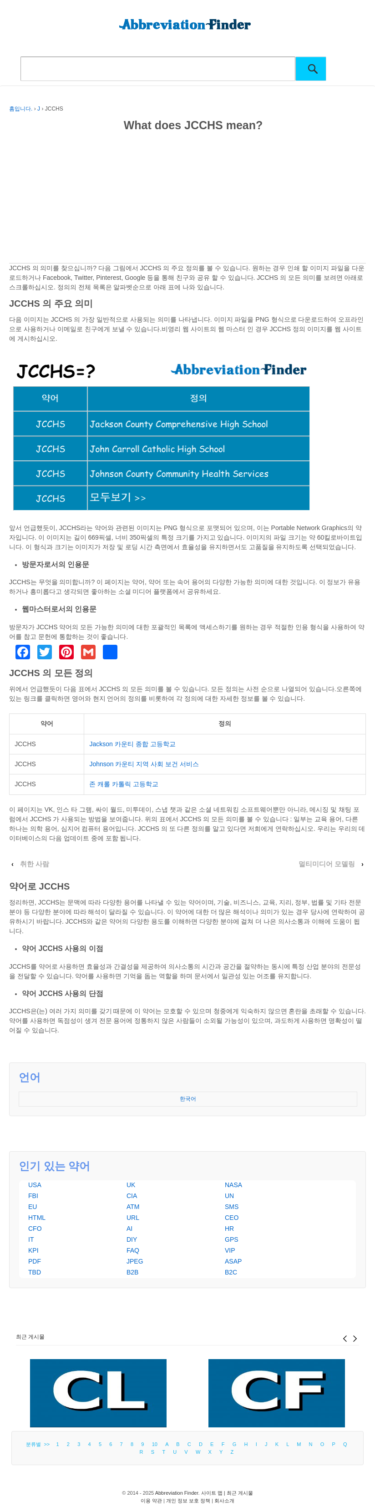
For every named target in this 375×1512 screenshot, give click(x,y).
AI (129, 1228)
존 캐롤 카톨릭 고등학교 (123, 784)
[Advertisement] (187, 199)
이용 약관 (151, 1500)
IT (31, 1239)
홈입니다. (20, 109)
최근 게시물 (30, 1337)
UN (229, 1195)
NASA (233, 1184)
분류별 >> (39, 1444)
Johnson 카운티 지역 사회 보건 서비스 (143, 764)
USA (34, 1184)
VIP (230, 1250)
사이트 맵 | (214, 1493)
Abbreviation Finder (176, 1493)
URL (133, 1217)
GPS (231, 1239)
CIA (132, 1195)
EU (32, 1206)
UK (131, 1184)
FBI (33, 1195)
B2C (231, 1272)
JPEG (135, 1261)
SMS (231, 1206)
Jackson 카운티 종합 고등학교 (132, 744)
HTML (37, 1217)
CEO (231, 1217)
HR (229, 1228)
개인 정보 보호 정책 (188, 1500)
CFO (35, 1228)
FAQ (133, 1250)
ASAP (233, 1261)
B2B (132, 1272)
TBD (34, 1272)
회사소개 (224, 1500)
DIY (132, 1239)
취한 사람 (34, 864)
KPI (33, 1250)
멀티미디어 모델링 (327, 864)
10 (154, 1444)
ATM (133, 1206)
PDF (34, 1261)
